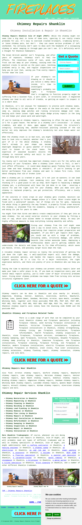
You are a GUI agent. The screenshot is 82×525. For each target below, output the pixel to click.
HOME (47, 18)
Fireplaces (11, 507)
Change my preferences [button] (54, 518)
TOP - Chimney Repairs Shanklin (17, 491)
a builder (45, 453)
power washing (69, 450)
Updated (22, 507)
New (18, 507)
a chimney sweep (40, 448)
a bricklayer (32, 460)
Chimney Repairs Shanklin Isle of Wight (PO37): (26, 36)
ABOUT (59, 18)
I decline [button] (56, 514)
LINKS (53, 18)
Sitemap (3, 507)
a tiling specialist (11, 463)
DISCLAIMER (75, 18)
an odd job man (37, 450)
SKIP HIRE (71, 453)
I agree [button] (49, 514)
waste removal (55, 458)
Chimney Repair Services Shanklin (26, 393)
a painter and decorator (63, 455)
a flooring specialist (24, 455)
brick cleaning (43, 463)
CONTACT (66, 18)
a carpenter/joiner (22, 458)
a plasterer (19, 453)
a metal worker (60, 460)
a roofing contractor (38, 445)
